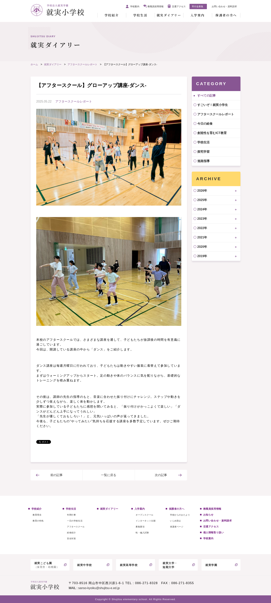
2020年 (202, 246)
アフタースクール (76, 527)
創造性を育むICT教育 (212, 133)
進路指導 (203, 161)
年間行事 (71, 515)
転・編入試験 (142, 532)
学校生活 (140, 15)
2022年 (202, 228)
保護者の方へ (226, 15)
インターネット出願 (146, 521)
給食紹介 (71, 532)
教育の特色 (38, 521)
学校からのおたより (180, 515)
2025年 (202, 200)
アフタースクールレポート (73, 101)
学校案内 (134, 6)
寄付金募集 (197, 6)
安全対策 (71, 538)
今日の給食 (205, 123)
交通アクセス (179, 6)
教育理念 (37, 515)
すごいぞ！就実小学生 (212, 105)
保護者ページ (176, 527)
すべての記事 (206, 95)
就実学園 (211, 565)
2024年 (202, 209)
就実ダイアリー (169, 15)
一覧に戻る (108, 475)
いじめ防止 (175, 521)
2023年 (202, 218)
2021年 (202, 237)
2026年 (202, 190)
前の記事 (56, 475)
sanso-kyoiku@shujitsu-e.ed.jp (99, 588)
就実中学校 (84, 565)
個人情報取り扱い (213, 532)
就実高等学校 (129, 565)
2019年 (202, 256)
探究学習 (203, 151)
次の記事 (161, 475)
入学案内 (197, 15)
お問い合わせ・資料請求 (224, 6)
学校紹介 (112, 15)
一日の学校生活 (74, 521)
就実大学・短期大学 (170, 565)
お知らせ (208, 514)
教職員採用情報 (156, 6)
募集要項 (140, 527)
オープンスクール (144, 515)
